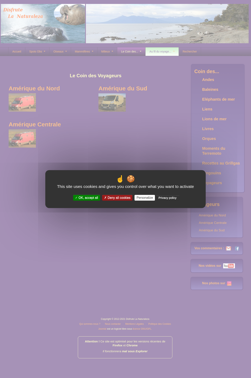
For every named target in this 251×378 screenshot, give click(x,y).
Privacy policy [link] (167, 197)
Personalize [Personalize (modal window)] (144, 197)
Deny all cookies (117, 197)
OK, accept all (86, 197)
